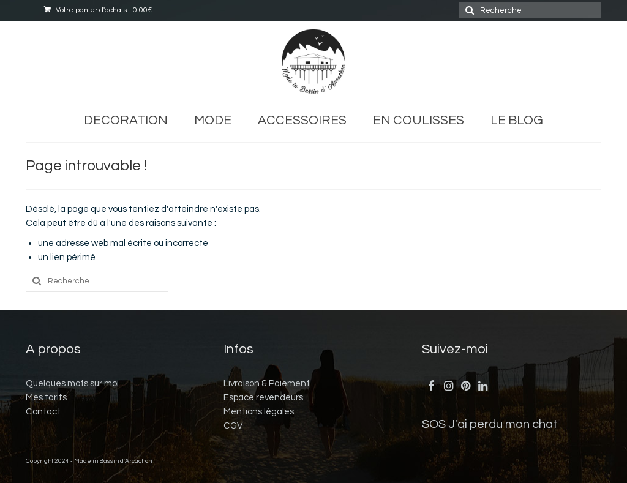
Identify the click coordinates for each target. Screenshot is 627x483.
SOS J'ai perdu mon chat (490, 424)
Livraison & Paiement (266, 383)
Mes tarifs (46, 397)
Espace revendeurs (263, 397)
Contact (43, 411)
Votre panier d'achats (98, 10)
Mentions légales (258, 411)
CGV (232, 425)
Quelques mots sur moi (72, 383)
